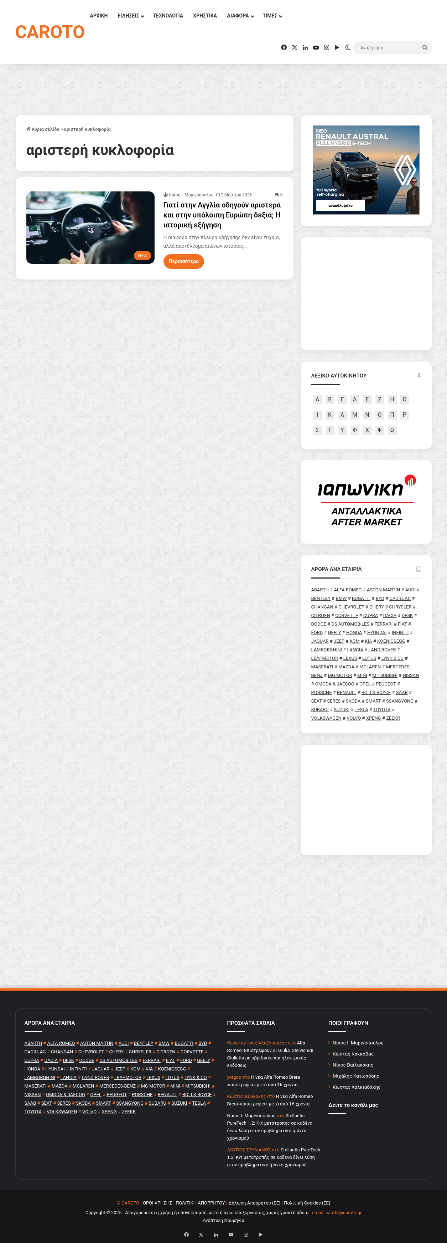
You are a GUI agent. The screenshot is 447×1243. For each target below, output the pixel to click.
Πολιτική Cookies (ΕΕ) (307, 1203)
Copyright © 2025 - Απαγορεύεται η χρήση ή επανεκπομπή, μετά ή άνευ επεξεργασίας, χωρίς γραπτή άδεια (196, 1212)
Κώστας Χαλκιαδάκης (356, 1087)
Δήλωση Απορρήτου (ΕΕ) (254, 1203)
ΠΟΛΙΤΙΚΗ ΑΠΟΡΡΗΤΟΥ (200, 1203)
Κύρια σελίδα (42, 129)
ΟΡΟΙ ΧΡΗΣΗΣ (157, 1203)
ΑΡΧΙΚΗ (99, 16)
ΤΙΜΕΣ (270, 16)
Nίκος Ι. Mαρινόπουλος (191, 194)
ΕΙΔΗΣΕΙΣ (128, 16)
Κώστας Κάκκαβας (353, 1054)
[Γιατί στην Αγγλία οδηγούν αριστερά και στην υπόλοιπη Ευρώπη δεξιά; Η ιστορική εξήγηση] (90, 227)
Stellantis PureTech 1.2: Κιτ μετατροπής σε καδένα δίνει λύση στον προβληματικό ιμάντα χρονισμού (274, 1157)
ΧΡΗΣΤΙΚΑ (205, 16)
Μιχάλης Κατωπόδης (356, 1076)
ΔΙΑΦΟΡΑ (238, 16)
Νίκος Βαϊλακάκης (353, 1065)
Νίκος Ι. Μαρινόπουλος (358, 1043)
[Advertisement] (366, 799)
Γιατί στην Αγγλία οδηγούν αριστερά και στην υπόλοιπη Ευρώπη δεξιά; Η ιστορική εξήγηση (222, 215)
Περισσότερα (184, 261)
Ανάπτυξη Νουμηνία (223, 1220)
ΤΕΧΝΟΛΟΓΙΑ (168, 16)
